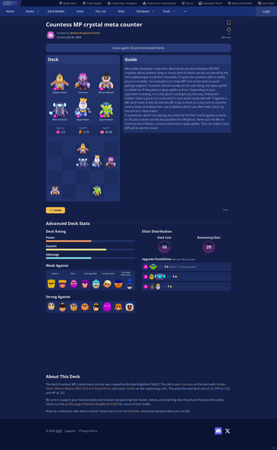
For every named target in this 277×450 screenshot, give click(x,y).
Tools (166, 11)
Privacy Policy (88, 431)
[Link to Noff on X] (227, 430)
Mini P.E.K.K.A (84, 388)
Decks (30, 11)
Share (55, 210)
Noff (59, 431)
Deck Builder (56, 11)
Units (80, 11)
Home (10, 11)
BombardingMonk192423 (85, 33)
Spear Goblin (126, 388)
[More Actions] (225, 210)
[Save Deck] (229, 23)
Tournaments (193, 11)
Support (70, 431)
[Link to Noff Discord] (218, 430)
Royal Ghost (103, 388)
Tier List (100, 11)
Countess (187, 384)
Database (143, 11)
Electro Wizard (64, 388)
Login (266, 11)
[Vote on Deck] (229, 29)
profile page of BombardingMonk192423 (92, 404)
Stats (121, 11)
